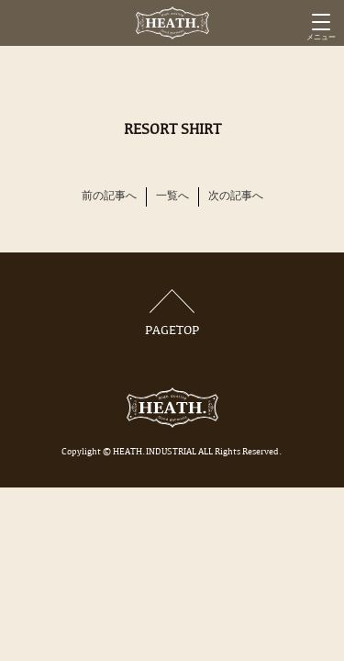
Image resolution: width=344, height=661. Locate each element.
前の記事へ (109, 196)
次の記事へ (235, 196)
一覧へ (172, 196)
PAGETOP (172, 313)
